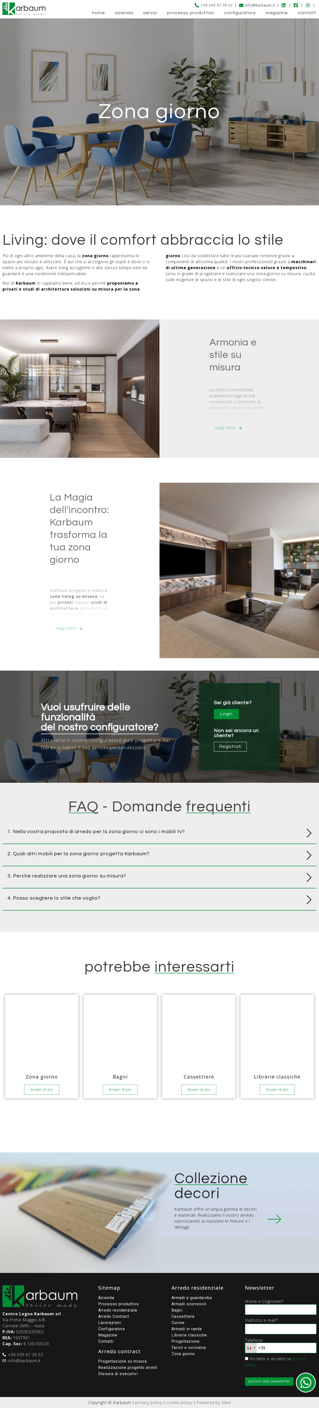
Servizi (150, 12)
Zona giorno (183, 1353)
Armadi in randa (186, 1329)
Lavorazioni (109, 1322)
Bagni (176, 1310)
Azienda (124, 12)
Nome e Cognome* (264, 1301)
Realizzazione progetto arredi (127, 1367)
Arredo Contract (113, 1316)
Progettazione (185, 1341)
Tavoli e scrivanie (188, 1347)
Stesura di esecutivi (118, 1373)
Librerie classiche (189, 1335)
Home (98, 12)
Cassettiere (183, 1316)
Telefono (254, 1340)
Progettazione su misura (122, 1361)
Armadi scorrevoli (188, 1304)
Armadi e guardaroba (191, 1297)
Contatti (307, 12)
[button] (159, 833)
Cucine (178, 1322)
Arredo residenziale (117, 1310)
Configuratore (240, 12)
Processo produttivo (190, 12)
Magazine (277, 12)
